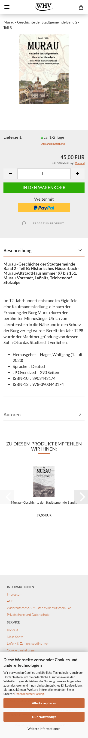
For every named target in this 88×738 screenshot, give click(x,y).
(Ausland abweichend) (53, 143)
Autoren (12, 414)
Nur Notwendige (44, 717)
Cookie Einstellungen (21, 650)
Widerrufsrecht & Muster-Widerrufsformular (39, 608)
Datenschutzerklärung (29, 694)
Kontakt (13, 630)
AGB (10, 601)
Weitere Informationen (44, 729)
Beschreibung (17, 250)
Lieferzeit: (12, 137)
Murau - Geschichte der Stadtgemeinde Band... (44, 502)
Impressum (14, 594)
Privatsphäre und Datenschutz (28, 615)
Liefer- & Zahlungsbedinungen (28, 643)
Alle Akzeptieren (44, 703)
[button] (10, 173)
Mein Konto (15, 637)
